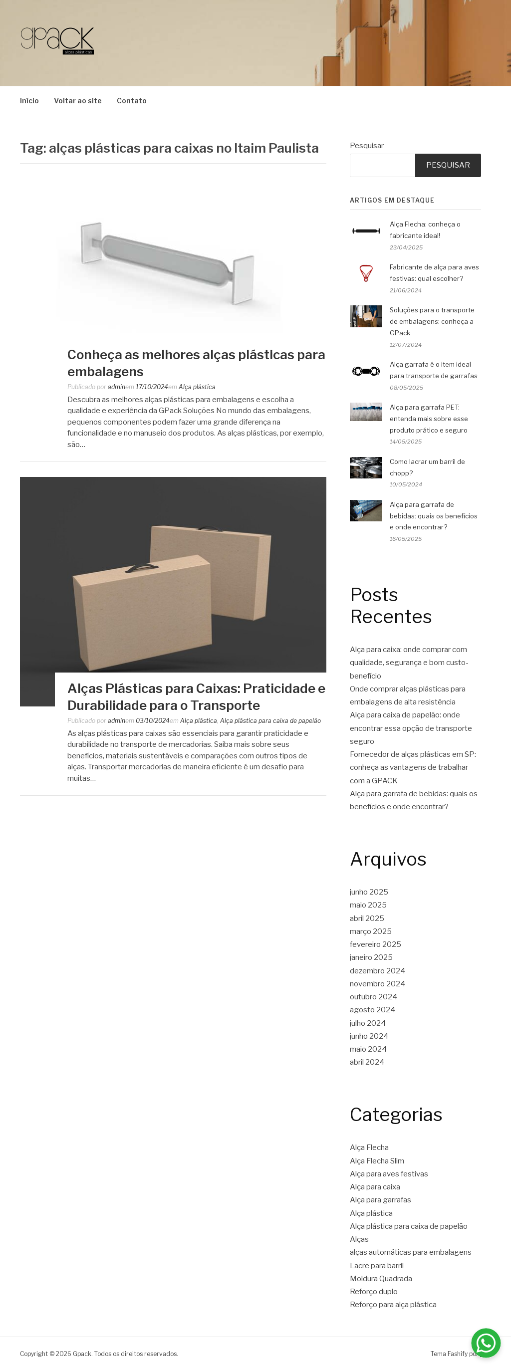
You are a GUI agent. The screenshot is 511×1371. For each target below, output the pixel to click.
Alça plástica (197, 387)
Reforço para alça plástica (393, 1304)
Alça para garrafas (380, 1199)
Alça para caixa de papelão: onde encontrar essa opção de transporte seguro (411, 728)
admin (116, 387)
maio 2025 (368, 905)
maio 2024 (368, 1049)
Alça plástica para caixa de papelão (270, 720)
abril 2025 (367, 918)
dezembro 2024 (377, 970)
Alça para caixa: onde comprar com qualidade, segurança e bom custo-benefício (409, 663)
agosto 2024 (372, 1009)
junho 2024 (369, 1036)
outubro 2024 (373, 996)
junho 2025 (369, 892)
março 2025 (371, 931)
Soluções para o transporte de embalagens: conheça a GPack (432, 321)
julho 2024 (368, 1023)
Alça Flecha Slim (377, 1160)
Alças (359, 1239)
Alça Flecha (369, 1147)
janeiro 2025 (371, 957)
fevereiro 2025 (375, 944)
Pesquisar (367, 145)
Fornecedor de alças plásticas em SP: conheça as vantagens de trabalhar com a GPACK (413, 767)
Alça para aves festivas (389, 1173)
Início (29, 100)
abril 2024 (367, 1062)
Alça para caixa (375, 1186)
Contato (132, 100)
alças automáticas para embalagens (411, 1252)
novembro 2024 (377, 983)
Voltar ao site (78, 100)
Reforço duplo (374, 1291)
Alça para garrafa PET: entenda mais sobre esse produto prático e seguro (429, 418)
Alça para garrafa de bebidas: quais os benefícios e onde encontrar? (434, 515)
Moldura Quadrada (381, 1278)
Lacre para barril (377, 1265)
